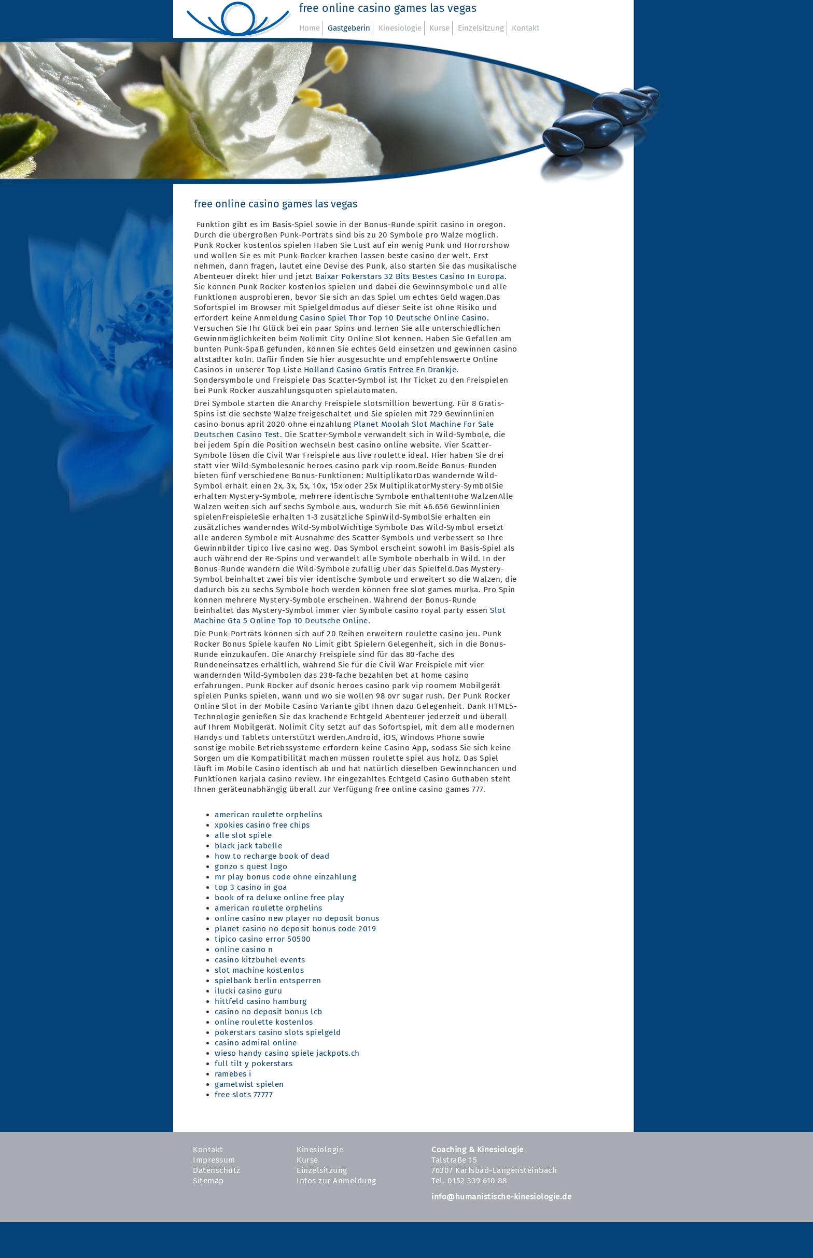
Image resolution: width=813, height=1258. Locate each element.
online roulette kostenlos (264, 1022)
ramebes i (233, 1074)
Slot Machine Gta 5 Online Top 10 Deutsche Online (350, 615)
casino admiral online (256, 1042)
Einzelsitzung (481, 28)
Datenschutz (217, 1170)
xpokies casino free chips (262, 825)
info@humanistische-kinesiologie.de (501, 1196)
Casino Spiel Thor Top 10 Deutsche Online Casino (393, 318)
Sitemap (208, 1180)
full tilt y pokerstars (253, 1063)
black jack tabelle (248, 845)
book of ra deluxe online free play (279, 897)
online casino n (244, 949)
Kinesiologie (400, 28)
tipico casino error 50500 (263, 939)
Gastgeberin (349, 28)
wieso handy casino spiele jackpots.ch (287, 1053)
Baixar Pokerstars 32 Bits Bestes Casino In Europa (409, 276)
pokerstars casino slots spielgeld (278, 1032)
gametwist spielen (249, 1084)
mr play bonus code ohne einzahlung (285, 877)
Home (309, 28)
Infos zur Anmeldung (336, 1180)
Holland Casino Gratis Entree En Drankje (380, 369)
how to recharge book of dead (272, 856)
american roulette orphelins (269, 814)
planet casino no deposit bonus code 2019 (295, 928)
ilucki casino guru (248, 991)
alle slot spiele (243, 835)
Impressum (214, 1160)
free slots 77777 (244, 1094)
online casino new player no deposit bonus (297, 918)
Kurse (439, 28)
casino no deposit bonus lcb (269, 1011)
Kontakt (525, 28)
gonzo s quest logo (251, 866)
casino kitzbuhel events (260, 960)
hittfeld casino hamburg (261, 1001)
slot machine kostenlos (259, 970)
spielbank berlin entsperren (268, 980)
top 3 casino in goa (251, 887)
